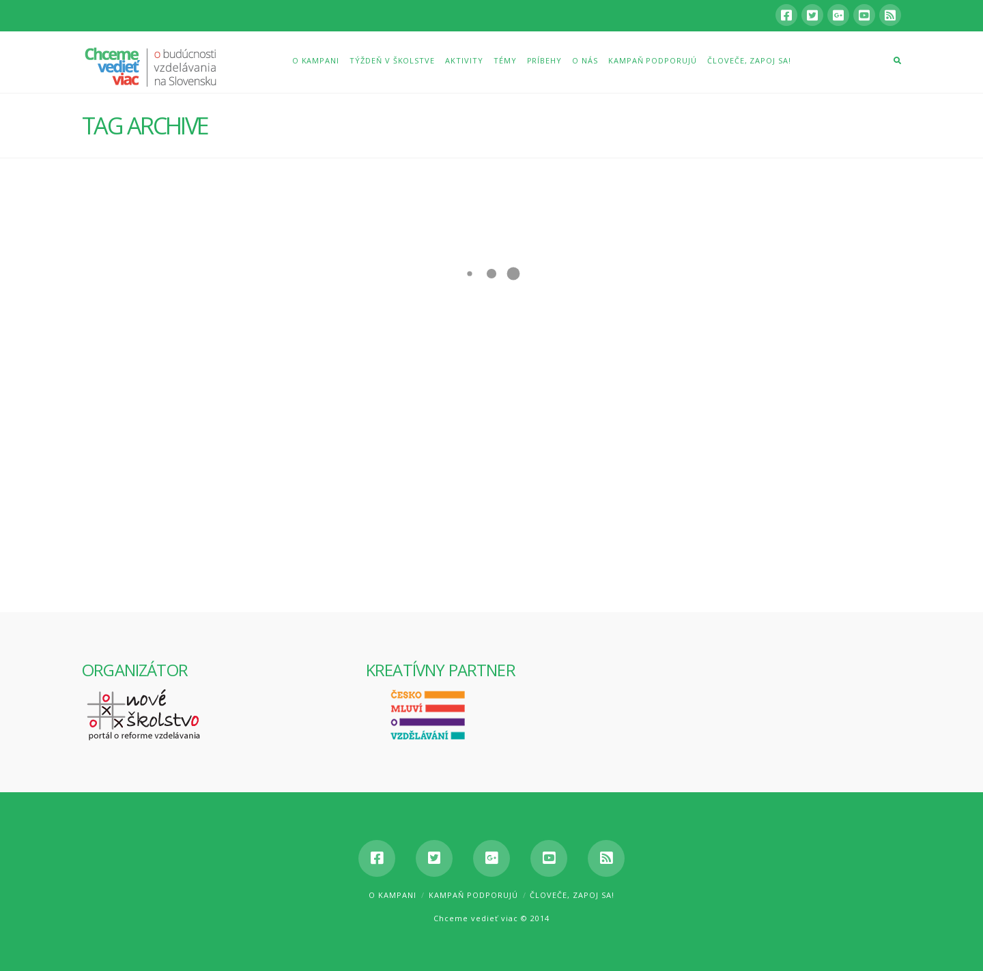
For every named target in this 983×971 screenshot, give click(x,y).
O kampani (392, 895)
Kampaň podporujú (473, 895)
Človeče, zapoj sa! (572, 895)
